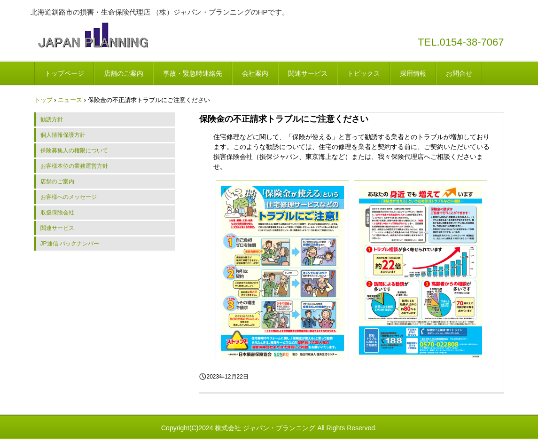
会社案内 (255, 73)
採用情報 (413, 73)
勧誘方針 (51, 119)
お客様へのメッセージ (68, 197)
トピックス (363, 73)
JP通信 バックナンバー (69, 243)
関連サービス (307, 73)
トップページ (64, 73)
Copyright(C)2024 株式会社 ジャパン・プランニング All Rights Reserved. (269, 428)
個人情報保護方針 (63, 135)
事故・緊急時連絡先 (192, 73)
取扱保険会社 (57, 212)
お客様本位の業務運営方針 (74, 166)
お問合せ (459, 73)
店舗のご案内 (123, 73)
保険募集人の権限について (74, 150)
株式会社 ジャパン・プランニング (93, 35)
